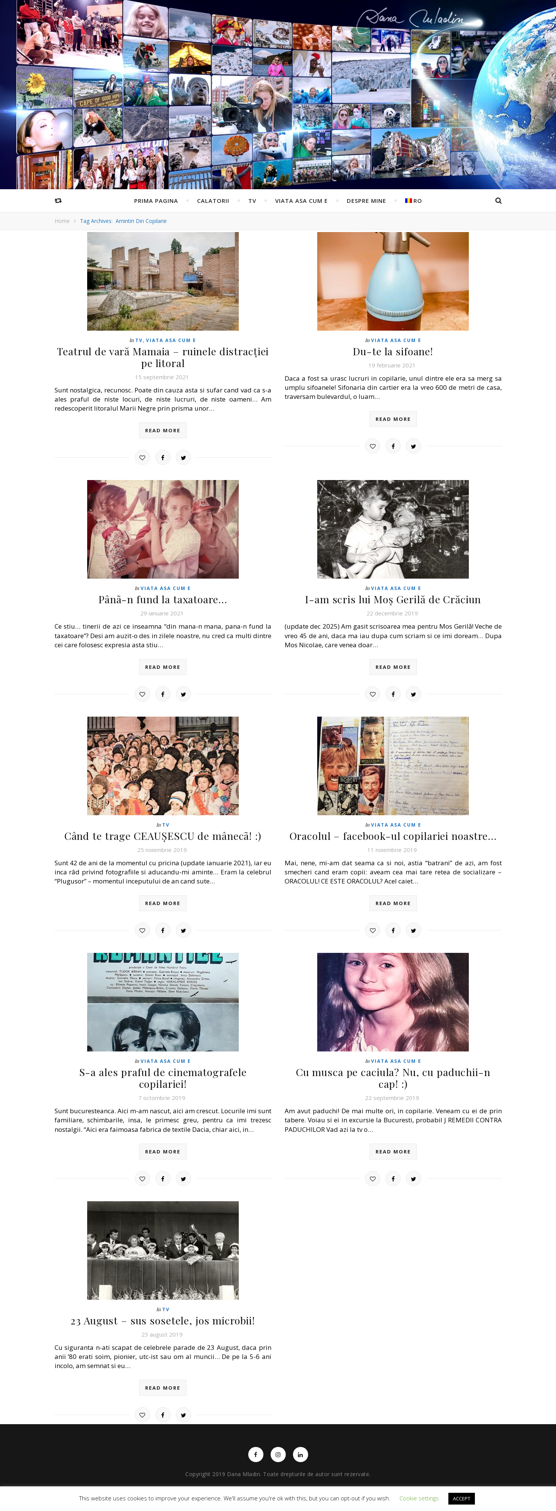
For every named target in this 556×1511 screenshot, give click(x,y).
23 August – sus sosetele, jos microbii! (163, 1304)
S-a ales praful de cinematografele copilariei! (163, 1069)
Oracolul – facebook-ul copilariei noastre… (393, 833)
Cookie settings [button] (419, 1498)
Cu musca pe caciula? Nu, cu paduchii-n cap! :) (393, 1074)
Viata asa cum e (301, 200)
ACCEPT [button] (461, 1498)
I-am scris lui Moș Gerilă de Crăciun (393, 597)
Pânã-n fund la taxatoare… (163, 597)
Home (62, 220)
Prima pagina (156, 200)
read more (162, 429)
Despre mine (366, 200)
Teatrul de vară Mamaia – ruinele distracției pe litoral (163, 356)
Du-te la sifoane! (393, 351)
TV (252, 200)
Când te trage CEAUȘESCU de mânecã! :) (163, 833)
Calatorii (213, 200)
